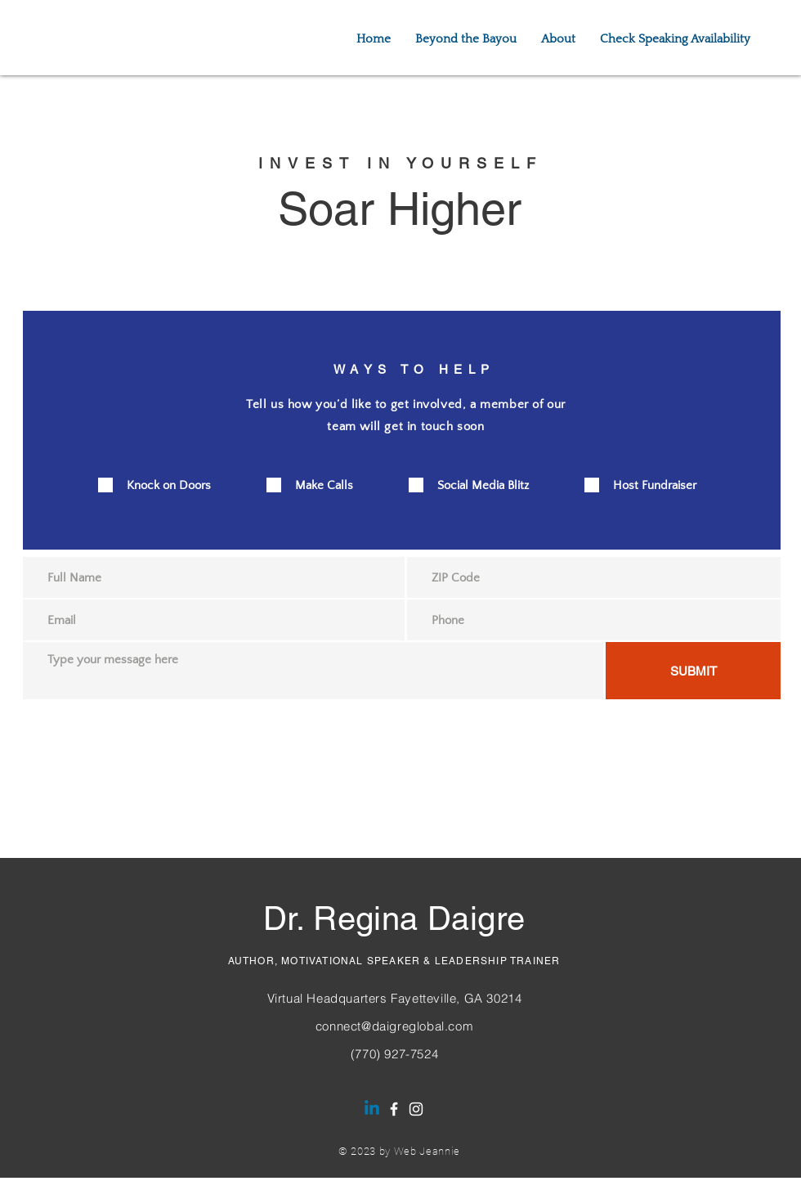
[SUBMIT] (693, 670)
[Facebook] (394, 1109)
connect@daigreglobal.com (394, 1026)
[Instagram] (416, 1109)
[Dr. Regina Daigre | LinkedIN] (372, 1109)
